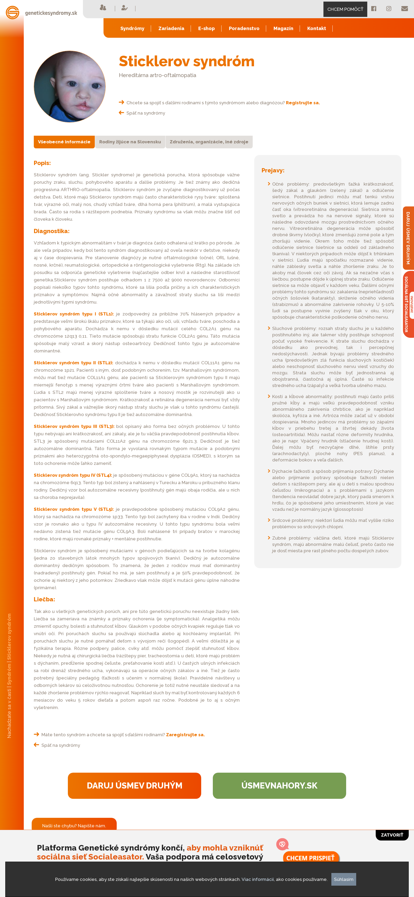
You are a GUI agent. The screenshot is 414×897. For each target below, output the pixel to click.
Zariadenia (171, 28)
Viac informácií (258, 879)
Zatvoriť (392, 835)
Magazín (283, 28)
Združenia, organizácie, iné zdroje (209, 141)
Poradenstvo (244, 28)
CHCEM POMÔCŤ (345, 9)
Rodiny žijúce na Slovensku (130, 141)
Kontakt (316, 28)
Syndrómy (132, 28)
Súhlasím (344, 879)
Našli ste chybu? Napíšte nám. (74, 825)
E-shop (206, 28)
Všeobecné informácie (64, 141)
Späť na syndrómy (142, 113)
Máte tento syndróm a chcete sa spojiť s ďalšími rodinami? (119, 734)
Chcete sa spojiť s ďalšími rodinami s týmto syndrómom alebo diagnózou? (219, 102)
